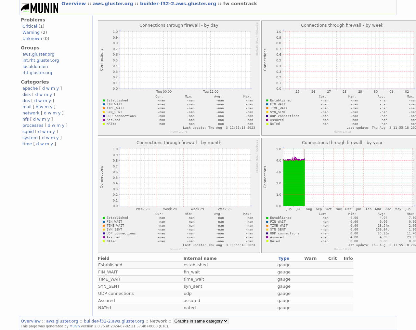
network (31, 113)
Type (284, 258)
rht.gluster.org (37, 72)
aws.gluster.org (114, 3)
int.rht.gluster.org (40, 60)
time (27, 143)
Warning (31, 32)
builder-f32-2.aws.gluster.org (179, 3)
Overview (74, 3)
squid (28, 131)
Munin (75, 326)
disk (26, 94)
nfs (25, 119)
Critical (29, 26)
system (30, 137)
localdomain (35, 66)
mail (27, 106)
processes (33, 125)
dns (26, 100)
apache (30, 88)
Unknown (32, 38)
